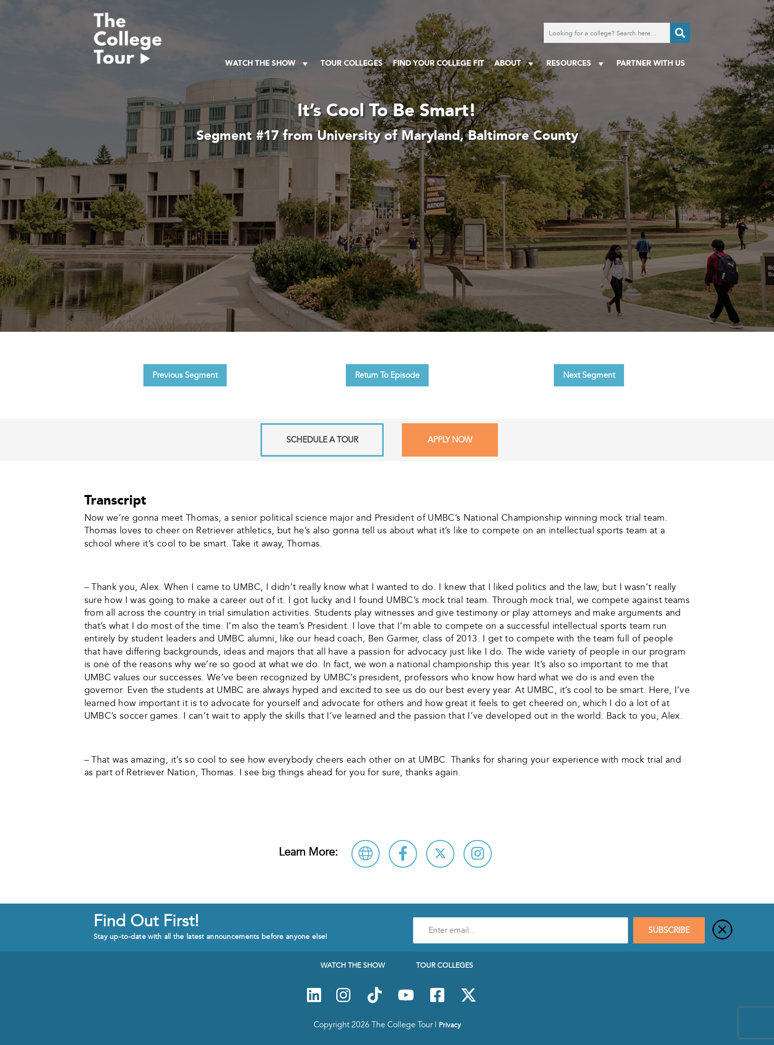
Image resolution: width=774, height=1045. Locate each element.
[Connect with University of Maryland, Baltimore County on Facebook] (403, 854)
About (515, 63)
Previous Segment (185, 375)
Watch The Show (268, 63)
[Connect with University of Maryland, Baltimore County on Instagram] (477, 854)
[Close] (722, 930)
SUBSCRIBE (669, 930)
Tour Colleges (352, 63)
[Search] (680, 33)
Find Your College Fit (438, 63)
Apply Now (450, 440)
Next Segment (589, 375)
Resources (576, 63)
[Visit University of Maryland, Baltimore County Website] (365, 854)
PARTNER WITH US (650, 63)
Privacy (450, 1024)
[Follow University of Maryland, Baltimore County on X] (440, 854)
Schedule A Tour (322, 440)
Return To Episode (387, 375)
